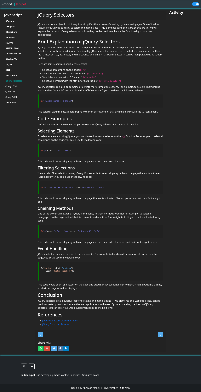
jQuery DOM (11, 97)
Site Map (125, 388)
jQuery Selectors (13, 80)
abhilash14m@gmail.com (85, 375)
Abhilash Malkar (91, 388)
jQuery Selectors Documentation (60, 320)
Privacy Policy (110, 388)
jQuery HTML (11, 86)
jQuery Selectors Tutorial (55, 324)
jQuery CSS (10, 91)
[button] (40, 334)
